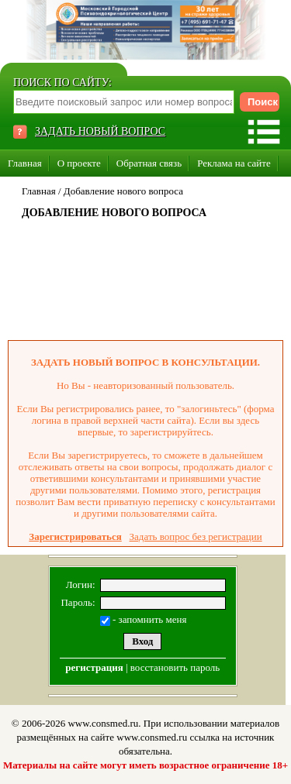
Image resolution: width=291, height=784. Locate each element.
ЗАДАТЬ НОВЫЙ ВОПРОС (100, 131)
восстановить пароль (175, 667)
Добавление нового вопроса (123, 191)
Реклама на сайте (234, 163)
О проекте (79, 163)
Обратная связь (149, 163)
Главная (25, 163)
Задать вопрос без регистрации (196, 536)
